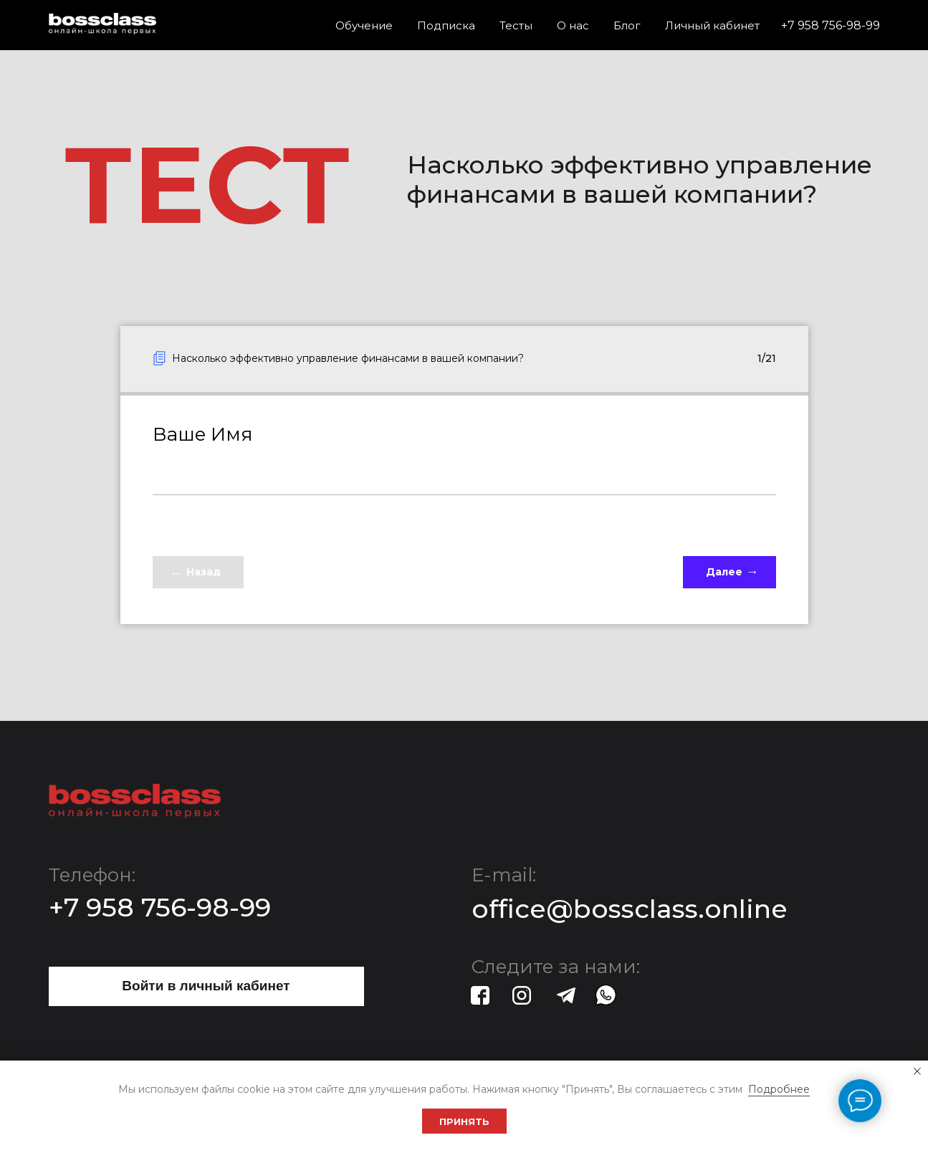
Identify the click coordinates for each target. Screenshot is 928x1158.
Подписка (446, 25)
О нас (573, 25)
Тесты (515, 25)
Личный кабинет (712, 25)
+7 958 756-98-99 (830, 25)
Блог (627, 25)
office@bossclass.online (630, 908)
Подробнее (779, 1089)
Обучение (364, 25)
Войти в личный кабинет (206, 985)
